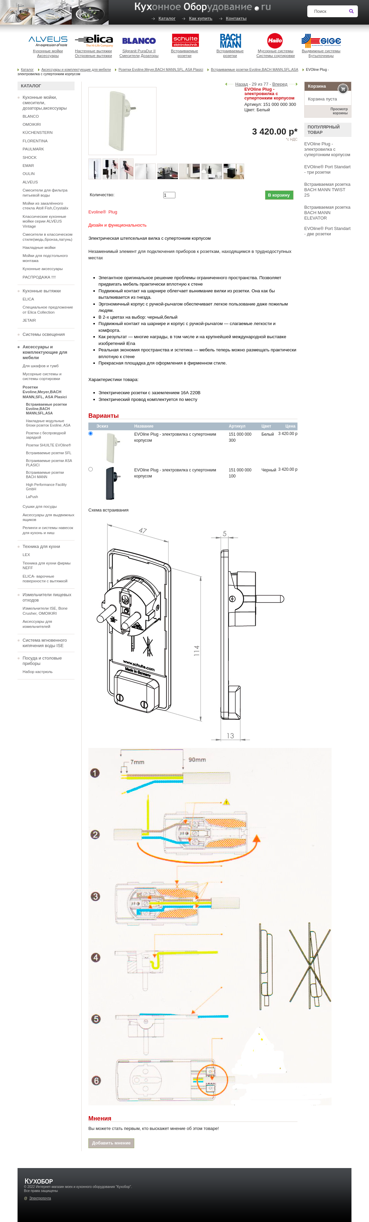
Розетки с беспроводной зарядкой (46, 435)
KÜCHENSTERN (38, 132)
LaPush (32, 497)
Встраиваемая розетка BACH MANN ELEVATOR (327, 213)
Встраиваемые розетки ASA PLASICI (49, 463)
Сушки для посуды (40, 506)
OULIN (29, 173)
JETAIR (29, 320)
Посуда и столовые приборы (42, 661)
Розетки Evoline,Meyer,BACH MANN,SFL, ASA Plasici (160, 69)
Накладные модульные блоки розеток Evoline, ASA (48, 423)
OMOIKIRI (32, 124)
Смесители (129, 55)
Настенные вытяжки (93, 51)
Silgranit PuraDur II (139, 51)
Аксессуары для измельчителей (37, 623)
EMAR (28, 165)
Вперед (279, 84)
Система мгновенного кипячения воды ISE (45, 643)
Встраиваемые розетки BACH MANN (45, 474)
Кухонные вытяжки (42, 290)
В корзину (279, 195)
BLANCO (31, 116)
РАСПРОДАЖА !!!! (39, 277)
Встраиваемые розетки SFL (49, 453)
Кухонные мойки (48, 51)
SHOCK (30, 157)
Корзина (317, 86)
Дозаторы (150, 55)
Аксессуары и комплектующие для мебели (76, 69)
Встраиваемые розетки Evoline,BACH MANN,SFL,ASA (254, 69)
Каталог (167, 18)
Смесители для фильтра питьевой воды (45, 192)
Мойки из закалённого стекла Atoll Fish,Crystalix (45, 205)
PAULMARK (33, 149)
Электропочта (40, 1198)
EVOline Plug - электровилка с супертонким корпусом (327, 149)
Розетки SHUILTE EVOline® (48, 445)
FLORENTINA (35, 141)
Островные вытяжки (93, 55)
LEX (26, 554)
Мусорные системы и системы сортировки (42, 376)
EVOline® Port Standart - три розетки (327, 169)
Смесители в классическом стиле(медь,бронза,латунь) (48, 236)
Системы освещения (44, 334)
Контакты (236, 18)
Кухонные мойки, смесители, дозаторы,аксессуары (45, 103)
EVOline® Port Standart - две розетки (327, 231)
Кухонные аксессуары (43, 268)
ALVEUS (30, 182)
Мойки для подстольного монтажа (45, 257)
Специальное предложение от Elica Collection (48, 309)
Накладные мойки (39, 247)
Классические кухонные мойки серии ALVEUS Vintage (44, 221)
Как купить (200, 18)
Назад (241, 84)
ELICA (28, 299)
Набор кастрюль (38, 671)
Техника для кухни (41, 546)
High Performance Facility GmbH (46, 487)
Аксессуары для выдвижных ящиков (48, 517)
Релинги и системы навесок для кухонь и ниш (48, 529)
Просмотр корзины (339, 111)
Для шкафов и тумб (41, 365)
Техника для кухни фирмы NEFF (46, 565)
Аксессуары (48, 55)
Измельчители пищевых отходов (47, 597)
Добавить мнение (111, 1142)
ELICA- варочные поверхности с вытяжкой (45, 578)
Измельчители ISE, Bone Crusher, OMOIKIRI (45, 610)
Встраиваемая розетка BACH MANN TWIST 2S (327, 190)
